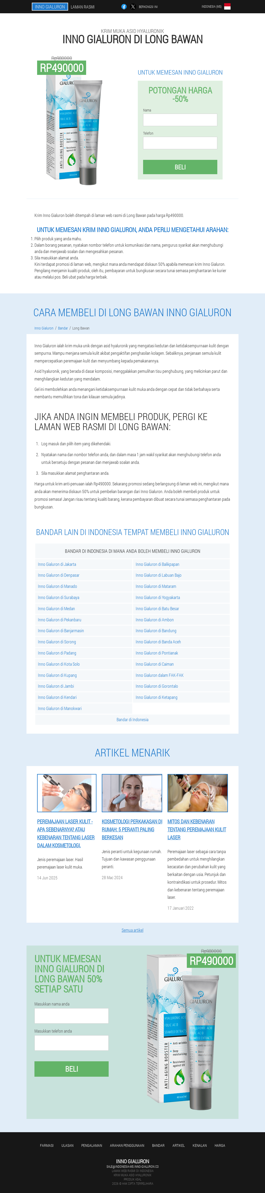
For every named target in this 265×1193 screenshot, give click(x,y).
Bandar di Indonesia (132, 719)
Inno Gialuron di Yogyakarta (158, 597)
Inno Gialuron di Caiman (155, 664)
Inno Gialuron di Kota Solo (59, 664)
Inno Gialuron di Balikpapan (157, 564)
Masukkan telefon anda (53, 1031)
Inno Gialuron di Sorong (57, 641)
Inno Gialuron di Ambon (155, 619)
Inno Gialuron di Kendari (57, 697)
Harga (220, 1145)
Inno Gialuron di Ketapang (157, 697)
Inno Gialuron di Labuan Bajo (159, 575)
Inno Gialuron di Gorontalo (157, 686)
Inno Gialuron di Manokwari (60, 708)
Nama (147, 110)
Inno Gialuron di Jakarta (57, 564)
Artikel (179, 1145)
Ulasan (67, 1145)
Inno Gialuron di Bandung (156, 630)
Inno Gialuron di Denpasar (59, 575)
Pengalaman (91, 1145)
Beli (180, 167)
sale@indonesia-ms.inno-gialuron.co (133, 1166)
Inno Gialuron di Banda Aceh (158, 641)
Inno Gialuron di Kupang (57, 675)
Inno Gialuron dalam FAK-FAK (160, 675)
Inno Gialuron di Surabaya (58, 597)
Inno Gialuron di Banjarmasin (61, 630)
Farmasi (47, 1145)
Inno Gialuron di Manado (57, 586)
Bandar (158, 1145)
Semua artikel (132, 930)
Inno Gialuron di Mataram (156, 586)
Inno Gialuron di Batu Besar (157, 608)
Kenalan (200, 1145)
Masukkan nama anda (51, 1004)
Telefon (148, 133)
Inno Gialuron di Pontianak (157, 653)
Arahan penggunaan (127, 1145)
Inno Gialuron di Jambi (56, 686)
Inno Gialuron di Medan (56, 608)
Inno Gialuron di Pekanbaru (59, 619)
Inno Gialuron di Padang (57, 653)
